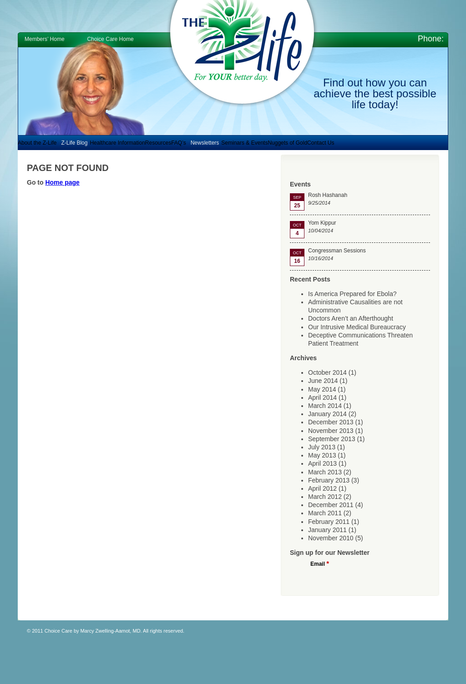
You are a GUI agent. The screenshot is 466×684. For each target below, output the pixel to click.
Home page (62, 182)
